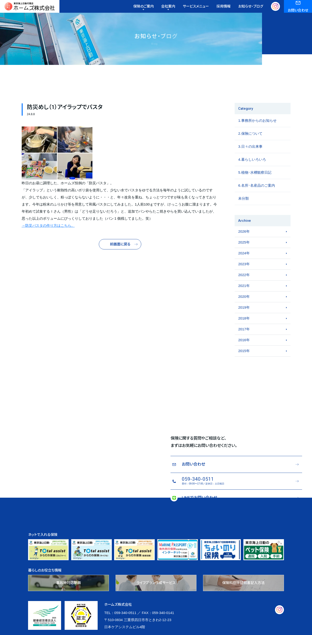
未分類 (243, 209)
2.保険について (250, 144)
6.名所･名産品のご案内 (256, 196)
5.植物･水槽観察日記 (254, 183)
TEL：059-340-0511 (120, 624)
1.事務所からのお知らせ (257, 131)
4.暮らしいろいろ (252, 170)
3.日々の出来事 (250, 157)
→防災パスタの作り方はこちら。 (48, 236)
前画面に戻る (120, 255)
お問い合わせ (298, 12)
